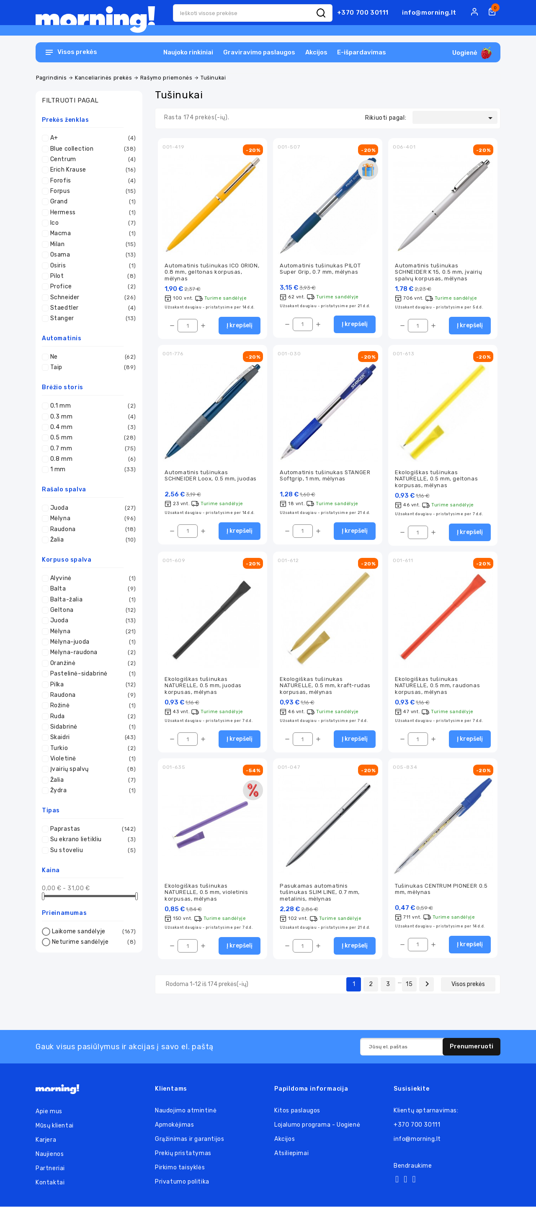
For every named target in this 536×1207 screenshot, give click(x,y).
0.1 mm (91, 406)
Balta (91, 589)
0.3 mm (91, 417)
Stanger (91, 318)
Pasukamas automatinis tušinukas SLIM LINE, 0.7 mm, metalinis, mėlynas (320, 892)
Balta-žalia (91, 600)
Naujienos (50, 1154)
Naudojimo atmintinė (185, 1111)
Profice (91, 286)
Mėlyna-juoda (91, 642)
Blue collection (91, 149)
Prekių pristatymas (183, 1153)
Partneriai (50, 1168)
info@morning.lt (429, 12)
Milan (91, 244)
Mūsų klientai (55, 1126)
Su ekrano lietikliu (91, 839)
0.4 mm (91, 427)
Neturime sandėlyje (93, 942)
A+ (91, 138)
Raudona (91, 529)
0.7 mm (91, 448)
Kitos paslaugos (297, 1111)
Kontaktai (50, 1182)
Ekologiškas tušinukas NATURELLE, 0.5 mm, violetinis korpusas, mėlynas (206, 892)
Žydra (91, 790)
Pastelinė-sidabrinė (91, 674)
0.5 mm (91, 438)
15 (409, 984)
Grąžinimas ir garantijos (189, 1139)
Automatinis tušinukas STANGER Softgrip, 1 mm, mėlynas (325, 475)
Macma (91, 233)
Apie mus (49, 1111)
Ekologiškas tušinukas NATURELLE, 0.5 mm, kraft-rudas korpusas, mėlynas (325, 685)
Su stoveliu (91, 850)
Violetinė (91, 759)
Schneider (91, 297)
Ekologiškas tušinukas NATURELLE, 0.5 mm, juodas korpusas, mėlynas (203, 685)
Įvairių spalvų (91, 769)
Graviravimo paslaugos (259, 52)
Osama (91, 255)
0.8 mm (91, 459)
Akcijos (316, 52)
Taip (91, 367)
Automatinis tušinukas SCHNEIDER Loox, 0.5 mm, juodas (211, 475)
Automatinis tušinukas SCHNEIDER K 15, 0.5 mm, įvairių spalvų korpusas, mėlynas (438, 272)
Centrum (91, 159)
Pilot (91, 276)
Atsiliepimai (291, 1153)
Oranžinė (91, 663)
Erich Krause (91, 170)
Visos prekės (468, 984)
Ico (91, 223)
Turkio (91, 748)
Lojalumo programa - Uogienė (317, 1125)
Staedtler (91, 308)
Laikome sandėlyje (93, 931)
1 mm (91, 469)
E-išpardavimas (361, 52)
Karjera (46, 1140)
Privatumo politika (182, 1182)
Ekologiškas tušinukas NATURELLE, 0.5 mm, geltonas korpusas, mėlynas (436, 478)
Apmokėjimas (174, 1125)
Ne (91, 357)
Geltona (91, 610)
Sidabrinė (91, 727)
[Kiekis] (188, 325)
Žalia (91, 540)
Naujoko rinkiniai (188, 52)
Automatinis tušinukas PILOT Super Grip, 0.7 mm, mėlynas (320, 268)
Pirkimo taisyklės (180, 1167)
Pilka (91, 685)
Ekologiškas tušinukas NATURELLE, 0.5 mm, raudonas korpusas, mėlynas (437, 685)
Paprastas (91, 829)
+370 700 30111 (363, 12)
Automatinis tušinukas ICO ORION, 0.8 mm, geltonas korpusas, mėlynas (212, 272)
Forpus (91, 191)
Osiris (91, 266)
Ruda (91, 716)
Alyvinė (91, 578)
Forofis (91, 181)
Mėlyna (91, 518)
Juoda (91, 508)
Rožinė (91, 705)
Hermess (91, 212)
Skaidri (91, 737)
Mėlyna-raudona (91, 652)
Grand (91, 202)
